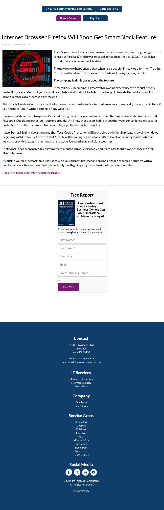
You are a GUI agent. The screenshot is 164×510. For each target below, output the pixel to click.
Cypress (81, 425)
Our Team (81, 402)
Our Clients (81, 406)
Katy (81, 436)
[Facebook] (69, 472)
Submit (68, 286)
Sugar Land (81, 451)
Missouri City (81, 440)
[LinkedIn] (85, 472)
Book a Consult (68, 18)
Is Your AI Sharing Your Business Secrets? (69, 8)
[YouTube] (94, 472)
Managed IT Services (81, 378)
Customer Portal (109, 8)
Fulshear (81, 429)
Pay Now (95, 18)
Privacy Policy (81, 490)
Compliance (81, 386)
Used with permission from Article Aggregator (32, 172)
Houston (81, 432)
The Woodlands (81, 454)
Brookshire (81, 421)
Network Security (81, 382)
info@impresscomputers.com (84, 362)
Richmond (81, 443)
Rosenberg (81, 447)
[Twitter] (77, 472)
